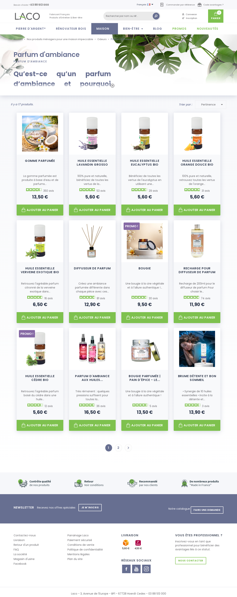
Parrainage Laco (78, 532)
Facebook (20, 560)
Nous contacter (191, 557)
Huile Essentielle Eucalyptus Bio (144, 162)
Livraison (19, 537)
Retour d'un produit (26, 541)
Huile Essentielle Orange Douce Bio (197, 162)
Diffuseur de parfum (92, 267)
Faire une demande (205, 506)
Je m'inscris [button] (91, 506)
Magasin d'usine (24, 555)
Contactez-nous (25, 532)
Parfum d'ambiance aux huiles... (92, 377)
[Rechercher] (131, 16)
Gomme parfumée (40, 160)
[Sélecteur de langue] (146, 4)
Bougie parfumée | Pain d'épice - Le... (144, 377)
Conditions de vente (80, 541)
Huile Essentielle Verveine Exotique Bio (40, 269)
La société (20, 551)
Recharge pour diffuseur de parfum (197, 269)
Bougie (145, 267)
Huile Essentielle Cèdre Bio (39, 377)
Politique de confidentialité (85, 546)
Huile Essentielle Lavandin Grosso (92, 162)
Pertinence (212, 103)
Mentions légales (78, 551)
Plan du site (75, 555)
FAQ (16, 546)
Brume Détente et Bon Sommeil (197, 377)
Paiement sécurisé (79, 537)
